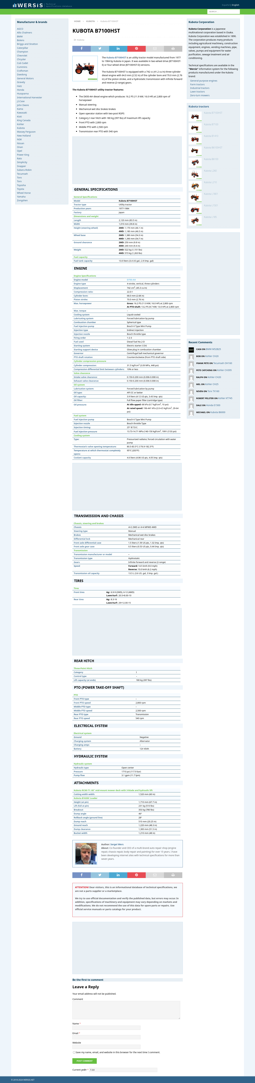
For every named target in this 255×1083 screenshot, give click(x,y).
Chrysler (21, 59)
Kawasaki (22, 112)
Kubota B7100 (211, 124)
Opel (19, 150)
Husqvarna (23, 93)
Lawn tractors (197, 91)
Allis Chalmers (24, 32)
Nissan (20, 143)
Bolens (20, 40)
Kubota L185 (210, 217)
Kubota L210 (210, 182)
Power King (23, 154)
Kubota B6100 (211, 159)
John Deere (23, 105)
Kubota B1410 (211, 135)
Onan (20, 147)
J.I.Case (21, 101)
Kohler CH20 (212, 356)
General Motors (25, 78)
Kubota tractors (199, 106)
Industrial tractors (199, 88)
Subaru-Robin (24, 169)
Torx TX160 (213, 391)
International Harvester (29, 97)
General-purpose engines (203, 80)
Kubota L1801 (211, 193)
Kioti (19, 116)
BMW (20, 36)
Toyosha (21, 185)
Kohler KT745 (225, 398)
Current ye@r (80, 1069)
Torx (19, 181)
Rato (19, 158)
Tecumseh (22, 173)
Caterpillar (22, 47)
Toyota (20, 188)
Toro (19, 177)
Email (75, 1033)
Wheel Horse (24, 192)
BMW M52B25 (213, 349)
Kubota (80, 39)
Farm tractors (197, 84)
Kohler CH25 (211, 384)
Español (226, 4)
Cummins (22, 66)
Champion (22, 51)
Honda (20, 89)
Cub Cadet (22, 63)
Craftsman (22, 70)
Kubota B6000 (217, 412)
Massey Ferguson (26, 131)
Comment (77, 999)
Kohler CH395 (224, 370)
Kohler (20, 124)
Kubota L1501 (211, 205)
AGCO (20, 28)
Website (76, 1042)
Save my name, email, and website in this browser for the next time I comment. (118, 1052)
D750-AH (131, 279)
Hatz (19, 86)
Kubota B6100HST (213, 147)
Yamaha (21, 196)
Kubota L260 (210, 170)
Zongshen (22, 200)
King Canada (24, 120)
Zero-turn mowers (200, 95)
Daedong (22, 74)
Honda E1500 (213, 405)
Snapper (21, 166)
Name (75, 1023)
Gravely (21, 82)
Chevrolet (22, 55)
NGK (19, 139)
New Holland (24, 135)
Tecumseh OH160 (222, 363)
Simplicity (22, 162)
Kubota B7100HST (213, 112)
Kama (20, 108)
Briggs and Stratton (27, 43)
